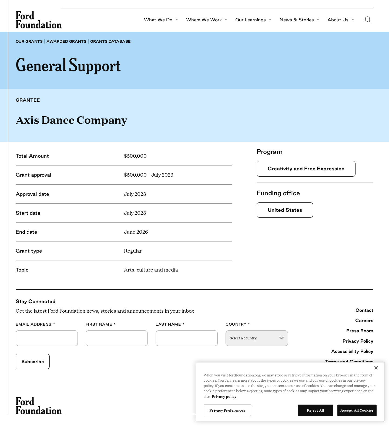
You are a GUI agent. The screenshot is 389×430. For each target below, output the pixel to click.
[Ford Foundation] (39, 19)
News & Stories (300, 20)
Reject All (315, 410)
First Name (101, 324)
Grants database (110, 41)
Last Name (170, 324)
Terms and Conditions (349, 361)
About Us (340, 20)
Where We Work (207, 20)
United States (285, 210)
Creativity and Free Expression (306, 168)
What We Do (161, 20)
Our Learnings (253, 20)
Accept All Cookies (357, 410)
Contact (364, 310)
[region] (290, 391)
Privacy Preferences (227, 410)
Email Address (35, 324)
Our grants (29, 41)
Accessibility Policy (352, 351)
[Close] (376, 368)
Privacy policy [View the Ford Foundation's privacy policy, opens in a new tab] (224, 396)
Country (238, 324)
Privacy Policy (358, 340)
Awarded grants (66, 41)
